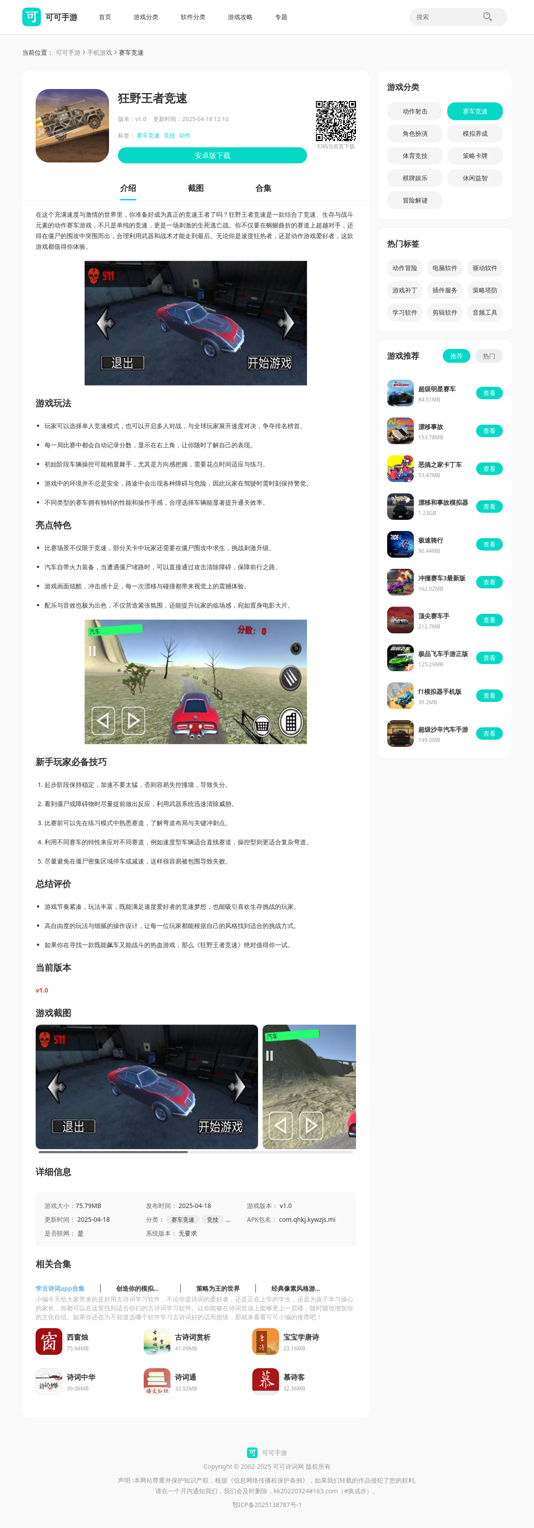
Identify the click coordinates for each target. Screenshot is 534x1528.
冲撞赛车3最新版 (441, 578)
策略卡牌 (475, 155)
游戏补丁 (404, 290)
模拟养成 (475, 133)
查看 (489, 393)
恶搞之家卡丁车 (440, 464)
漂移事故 (430, 426)
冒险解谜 (415, 200)
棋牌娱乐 (415, 178)
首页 (105, 16)
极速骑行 (430, 540)
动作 (184, 135)
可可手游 (68, 52)
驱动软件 (485, 267)
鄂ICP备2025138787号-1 (267, 1504)
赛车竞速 (131, 52)
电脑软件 (445, 267)
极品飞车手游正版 (443, 653)
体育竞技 (415, 155)
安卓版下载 (213, 155)
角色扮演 (415, 133)
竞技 (169, 135)
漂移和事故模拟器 (443, 502)
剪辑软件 (445, 312)
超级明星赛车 (437, 389)
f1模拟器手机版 (439, 691)
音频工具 (485, 312)
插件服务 (445, 290)
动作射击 (415, 111)
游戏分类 (146, 16)
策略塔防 (485, 290)
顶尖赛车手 (433, 616)
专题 (281, 16)
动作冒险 (404, 267)
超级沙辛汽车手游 (443, 729)
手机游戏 (99, 52)
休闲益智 (475, 178)
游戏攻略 (240, 16)
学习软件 (404, 312)
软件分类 (193, 16)
